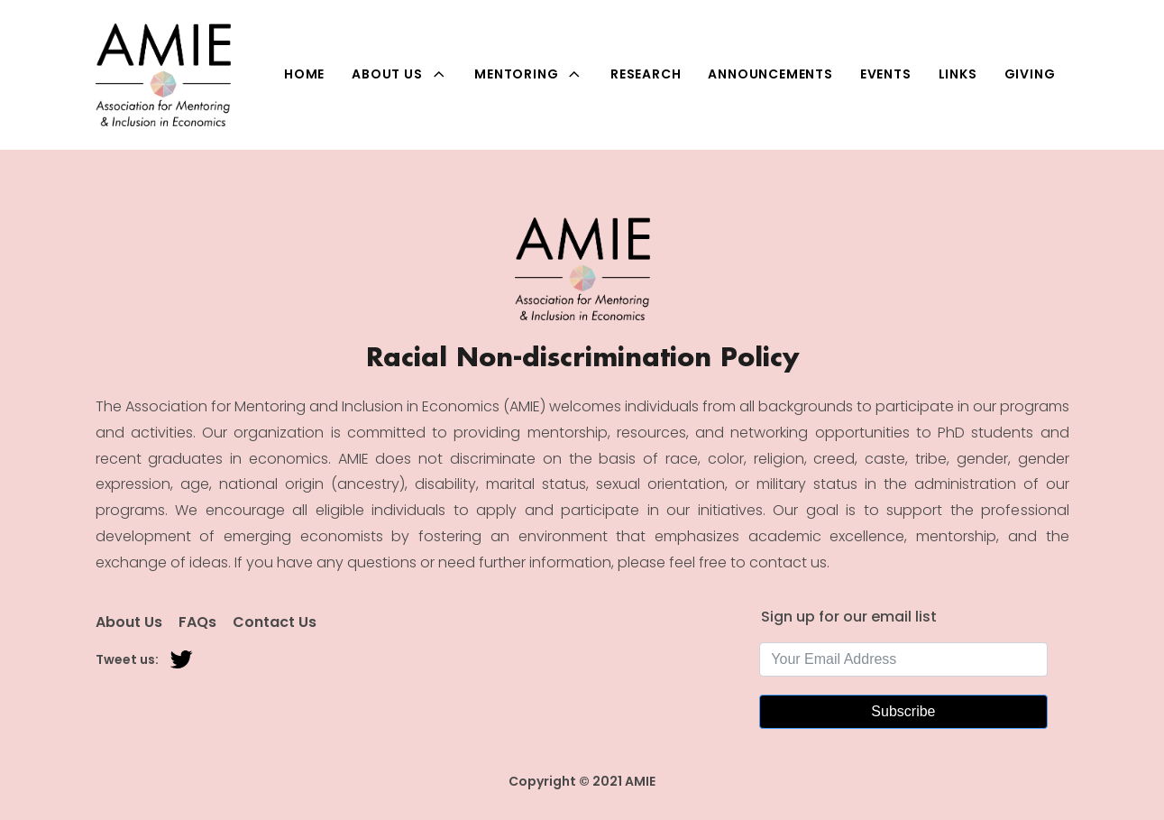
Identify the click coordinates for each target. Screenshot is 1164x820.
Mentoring (528, 74)
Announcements (770, 74)
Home (304, 74)
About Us (399, 74)
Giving (1030, 74)
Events (886, 74)
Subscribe (903, 711)
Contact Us (274, 622)
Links (958, 74)
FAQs (197, 622)
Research (645, 74)
